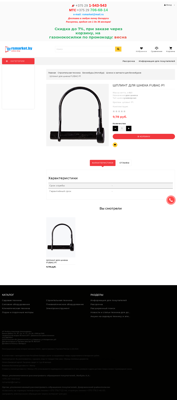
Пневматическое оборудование (65, 304)
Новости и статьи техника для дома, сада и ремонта (112, 312)
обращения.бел (76, 394)
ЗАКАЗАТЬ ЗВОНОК (172, 200)
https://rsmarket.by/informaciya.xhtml (102, 359)
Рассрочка (129, 61)
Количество (119, 123)
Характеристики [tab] (102, 163)
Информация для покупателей (157, 61)
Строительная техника (59, 300)
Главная (52, 73)
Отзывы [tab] (124, 163)
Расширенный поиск (103, 308)
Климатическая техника (16, 308)
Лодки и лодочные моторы (18, 312)
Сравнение (156, 49)
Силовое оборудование (16, 304)
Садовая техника (12, 300)
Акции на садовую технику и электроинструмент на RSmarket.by (112, 316)
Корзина (170, 49)
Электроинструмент (58, 308)
